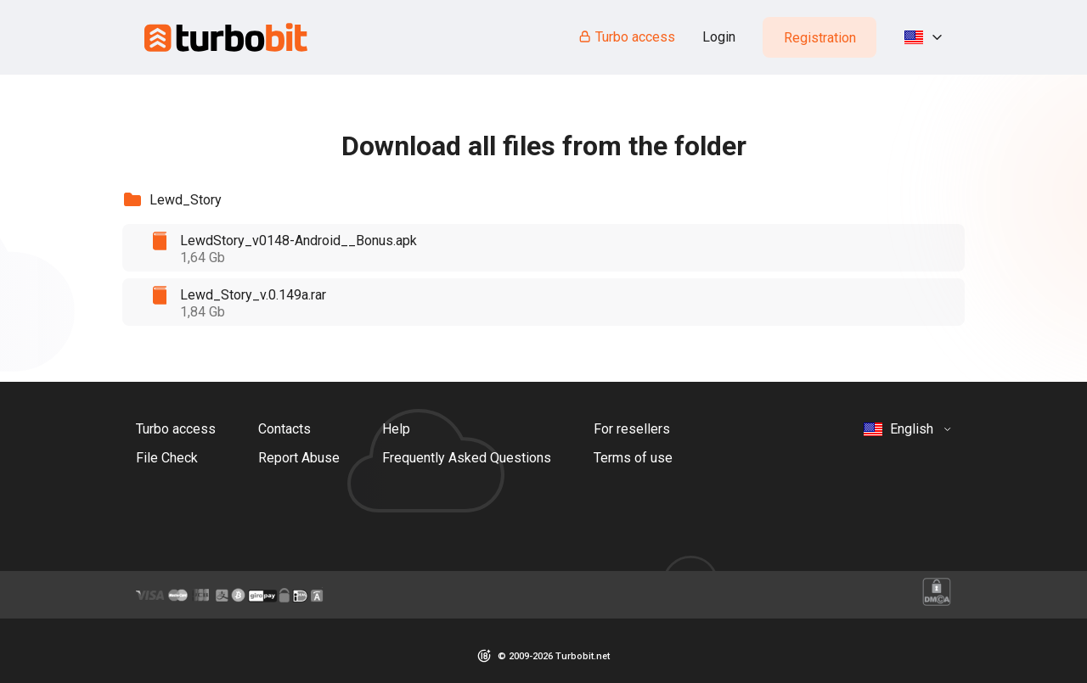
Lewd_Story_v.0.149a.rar (253, 295)
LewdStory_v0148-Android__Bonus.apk (298, 240)
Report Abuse (299, 458)
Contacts (284, 429)
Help (396, 429)
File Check (167, 458)
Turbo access (626, 37)
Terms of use (633, 458)
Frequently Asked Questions (466, 458)
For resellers (632, 429)
